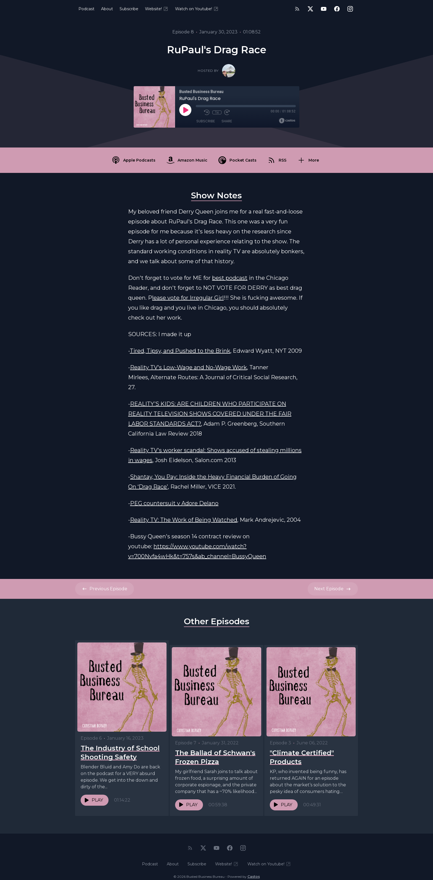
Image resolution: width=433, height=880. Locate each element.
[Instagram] (350, 8)
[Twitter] (310, 8)
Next (332, 589)
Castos (253, 869)
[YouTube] (323, 8)
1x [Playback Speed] (217, 112)
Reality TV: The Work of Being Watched (183, 520)
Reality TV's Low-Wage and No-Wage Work (188, 367)
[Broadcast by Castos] (287, 120)
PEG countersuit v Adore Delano (174, 503)
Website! (156, 9)
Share (226, 121)
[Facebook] (336, 8)
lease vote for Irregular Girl (188, 297)
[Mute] (198, 112)
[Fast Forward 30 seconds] (226, 112)
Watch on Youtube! (197, 9)
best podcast (229, 278)
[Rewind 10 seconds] (207, 112)
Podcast (86, 8)
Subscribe (129, 8)
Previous (104, 589)
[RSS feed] (297, 8)
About (107, 8)
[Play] (185, 110)
